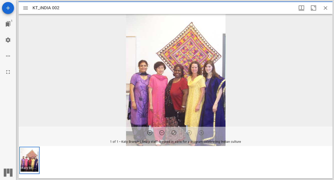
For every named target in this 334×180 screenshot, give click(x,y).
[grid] (175, 162)
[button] (29, 160)
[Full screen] (8, 72)
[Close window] (325, 8)
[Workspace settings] (8, 40)
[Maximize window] (313, 8)
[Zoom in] (150, 133)
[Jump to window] (8, 24)
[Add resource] (8, 8)
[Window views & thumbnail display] (301, 8)
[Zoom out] (162, 133)
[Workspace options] (8, 56)
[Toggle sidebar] (26, 8)
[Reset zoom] (174, 133)
